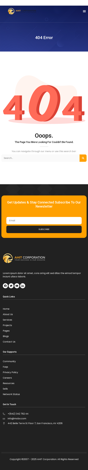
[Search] (83, 158)
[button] (84, 11)
